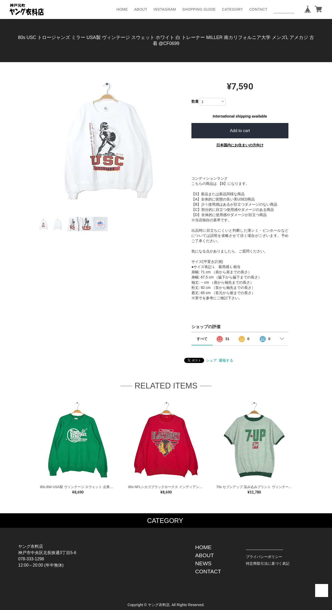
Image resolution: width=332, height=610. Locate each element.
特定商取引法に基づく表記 (267, 563)
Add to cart (240, 130)
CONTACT (258, 9)
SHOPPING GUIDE (199, 9)
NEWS (203, 563)
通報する (226, 360)
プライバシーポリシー (264, 557)
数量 (195, 101)
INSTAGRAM (165, 9)
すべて (202, 339)
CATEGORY (232, 9)
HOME (122, 9)
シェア (211, 360)
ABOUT (140, 9)
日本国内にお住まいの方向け (240, 145)
